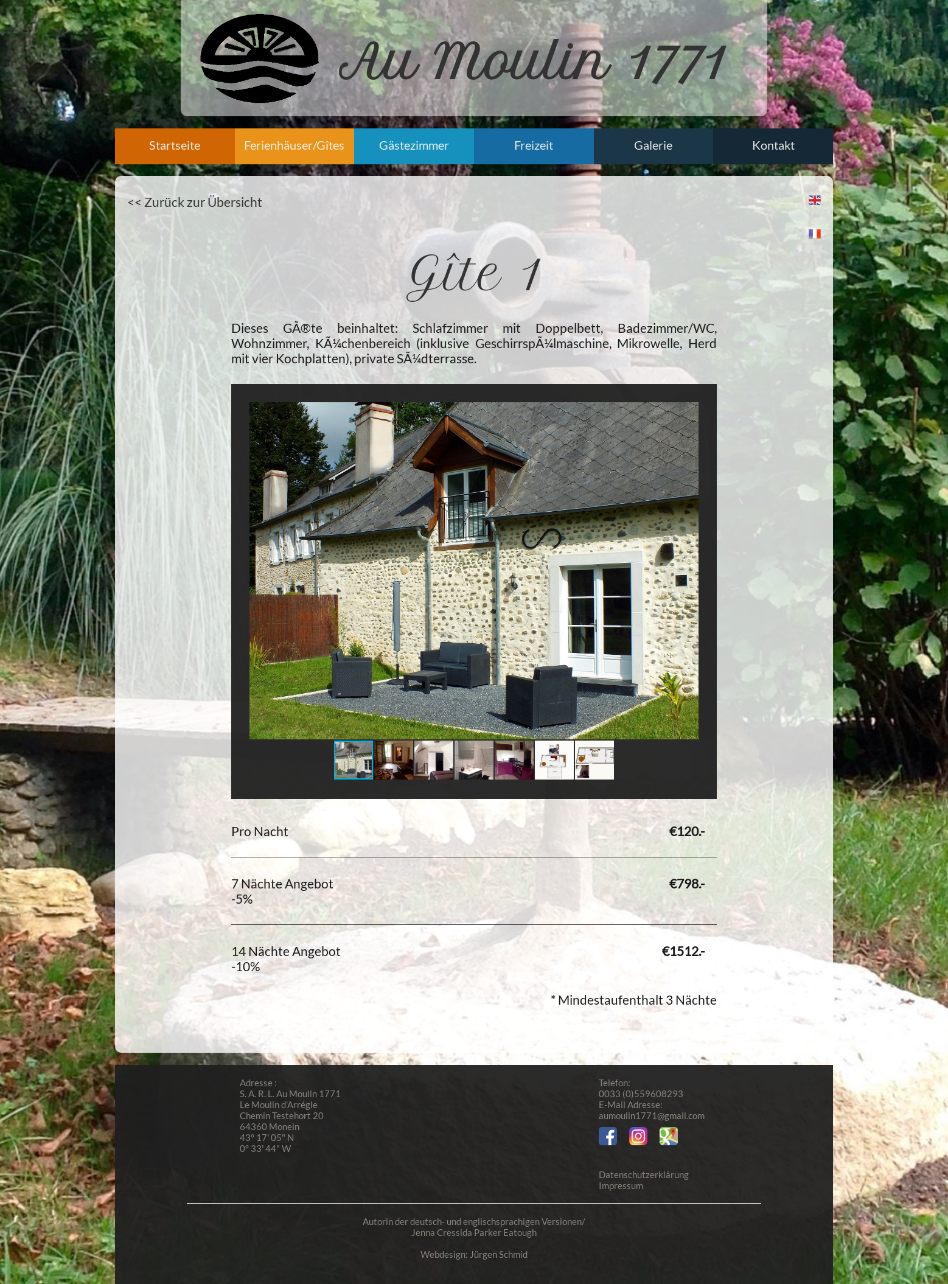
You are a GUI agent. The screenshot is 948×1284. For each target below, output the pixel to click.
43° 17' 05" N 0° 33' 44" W (267, 1143)
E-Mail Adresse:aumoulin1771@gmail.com (652, 1110)
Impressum (621, 1185)
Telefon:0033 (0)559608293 (641, 1088)
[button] (687, 571)
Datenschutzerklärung (644, 1174)
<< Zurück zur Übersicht (194, 201)
